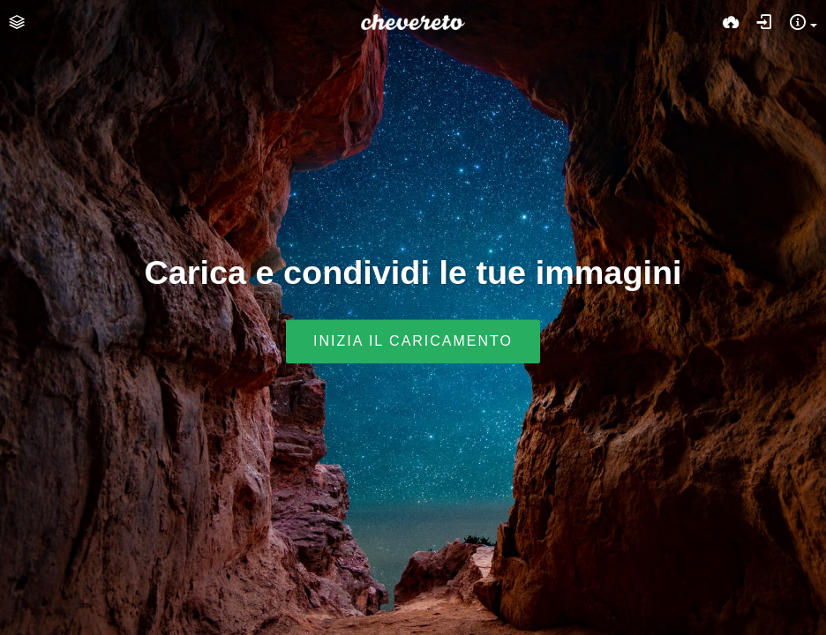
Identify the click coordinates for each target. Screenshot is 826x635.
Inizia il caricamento (413, 341)
